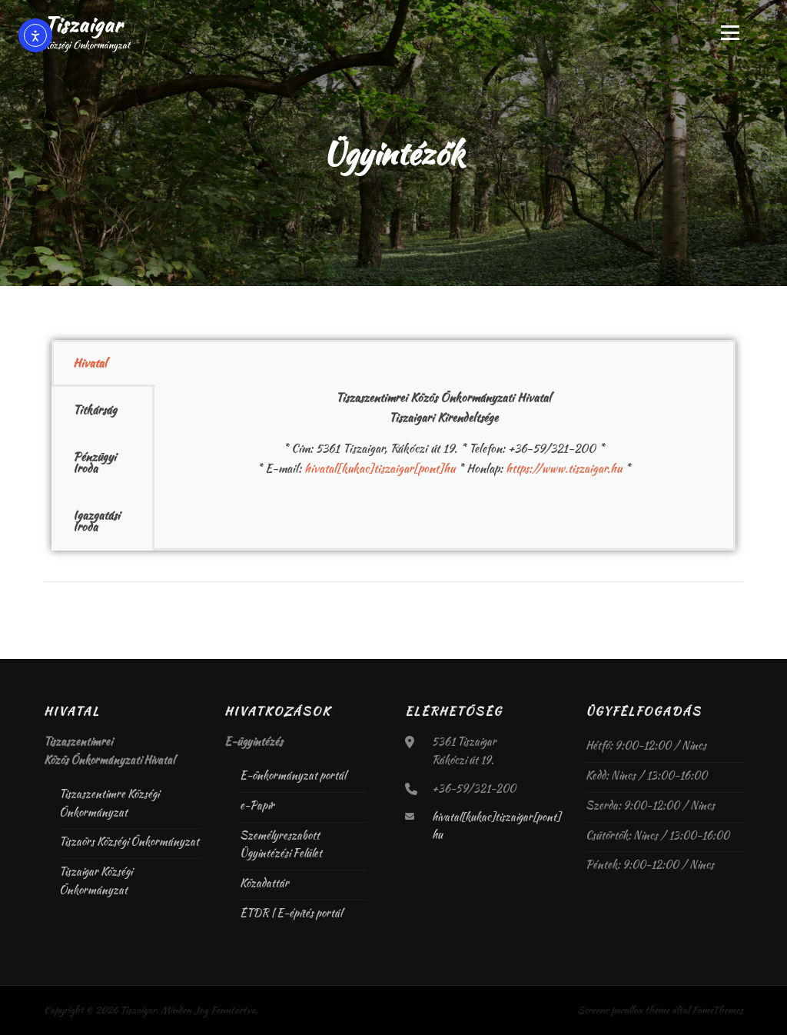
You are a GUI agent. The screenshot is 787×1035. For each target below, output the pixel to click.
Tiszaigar (83, 24)
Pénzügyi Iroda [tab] (94, 462)
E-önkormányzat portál (293, 775)
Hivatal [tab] (90, 362)
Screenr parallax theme (623, 1010)
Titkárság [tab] (95, 409)
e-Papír (257, 805)
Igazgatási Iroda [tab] (96, 521)
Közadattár (264, 882)
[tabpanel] (444, 424)
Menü (729, 32)
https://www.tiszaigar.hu (564, 468)
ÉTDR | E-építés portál (291, 912)
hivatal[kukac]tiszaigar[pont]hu (379, 468)
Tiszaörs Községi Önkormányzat (129, 841)
